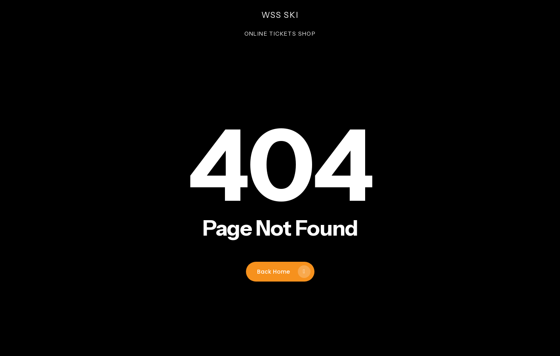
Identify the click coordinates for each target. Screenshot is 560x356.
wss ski (280, 15)
